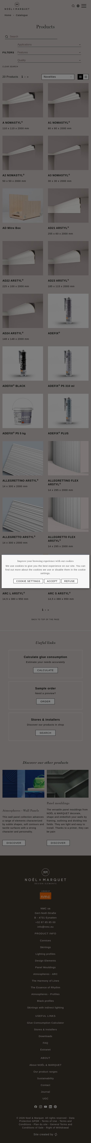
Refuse (69, 581)
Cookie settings (28, 581)
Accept (52, 581)
